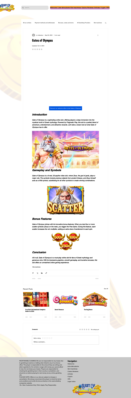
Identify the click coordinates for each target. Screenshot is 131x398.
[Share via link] (46, 273)
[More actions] (98, 35)
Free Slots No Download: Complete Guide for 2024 (35, 310)
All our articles (27, 22)
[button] (63, 7)
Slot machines (98, 22)
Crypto (70, 376)
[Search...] (35, 8)
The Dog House (88, 310)
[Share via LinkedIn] (42, 273)
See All (106, 288)
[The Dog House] (95, 299)
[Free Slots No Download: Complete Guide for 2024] (36, 299)
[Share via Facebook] (33, 273)
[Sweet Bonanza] (65, 299)
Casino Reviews (73, 371)
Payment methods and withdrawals (45, 22)
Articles (70, 374)
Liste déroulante (73, 366)
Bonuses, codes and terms (66, 22)
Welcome (71, 364)
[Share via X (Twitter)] (37, 273)
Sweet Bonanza (59, 310)
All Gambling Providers (83, 22)
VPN (69, 379)
